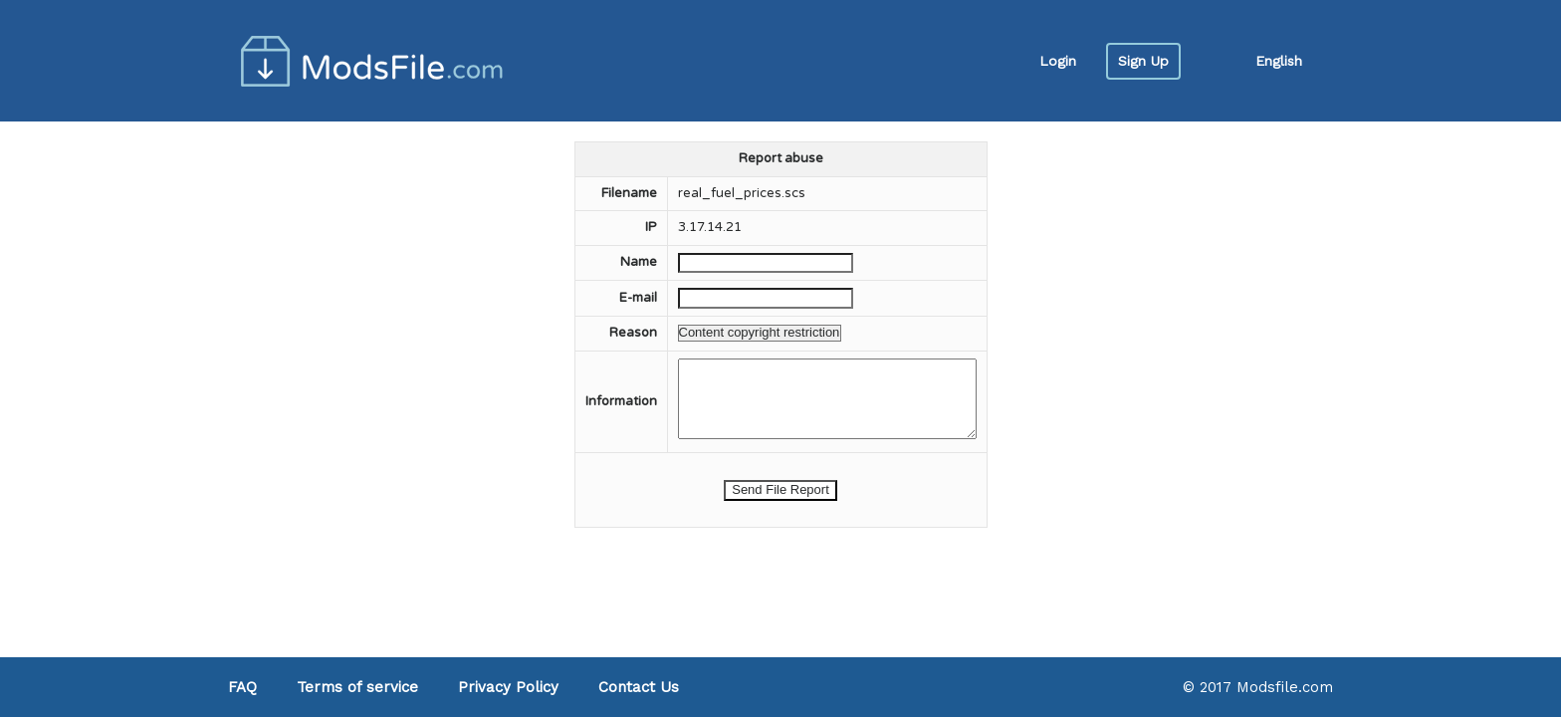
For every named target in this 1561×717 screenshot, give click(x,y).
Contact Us (638, 687)
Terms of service (357, 687)
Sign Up (1143, 61)
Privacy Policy (508, 687)
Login (1057, 61)
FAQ (242, 687)
